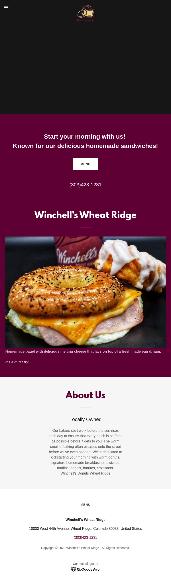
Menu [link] (85, 504)
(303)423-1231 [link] (85, 184)
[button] (14, 6)
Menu (85, 164)
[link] (85, 6)
